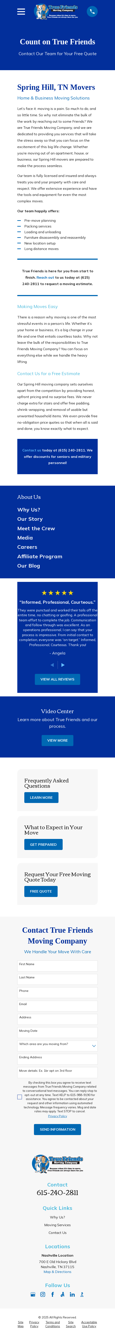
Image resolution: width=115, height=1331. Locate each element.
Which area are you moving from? (43, 1044)
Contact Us (58, 1232)
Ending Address (30, 1057)
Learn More (41, 797)
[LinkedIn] (72, 1294)
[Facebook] (52, 1294)
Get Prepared (43, 844)
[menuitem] (57, 509)
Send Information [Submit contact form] (57, 1129)
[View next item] (63, 665)
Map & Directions (57, 1271)
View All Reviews (57, 679)
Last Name (27, 977)
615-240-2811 (57, 1191)
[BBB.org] (82, 1294)
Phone (23, 991)
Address (25, 1017)
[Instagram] (42, 1294)
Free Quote (41, 891)
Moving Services (57, 1225)
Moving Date (28, 1031)
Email (23, 1004)
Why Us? (57, 1217)
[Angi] (62, 1294)
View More (57, 740)
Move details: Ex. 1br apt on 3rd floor (45, 1071)
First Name (26, 964)
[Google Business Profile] (32, 1294)
